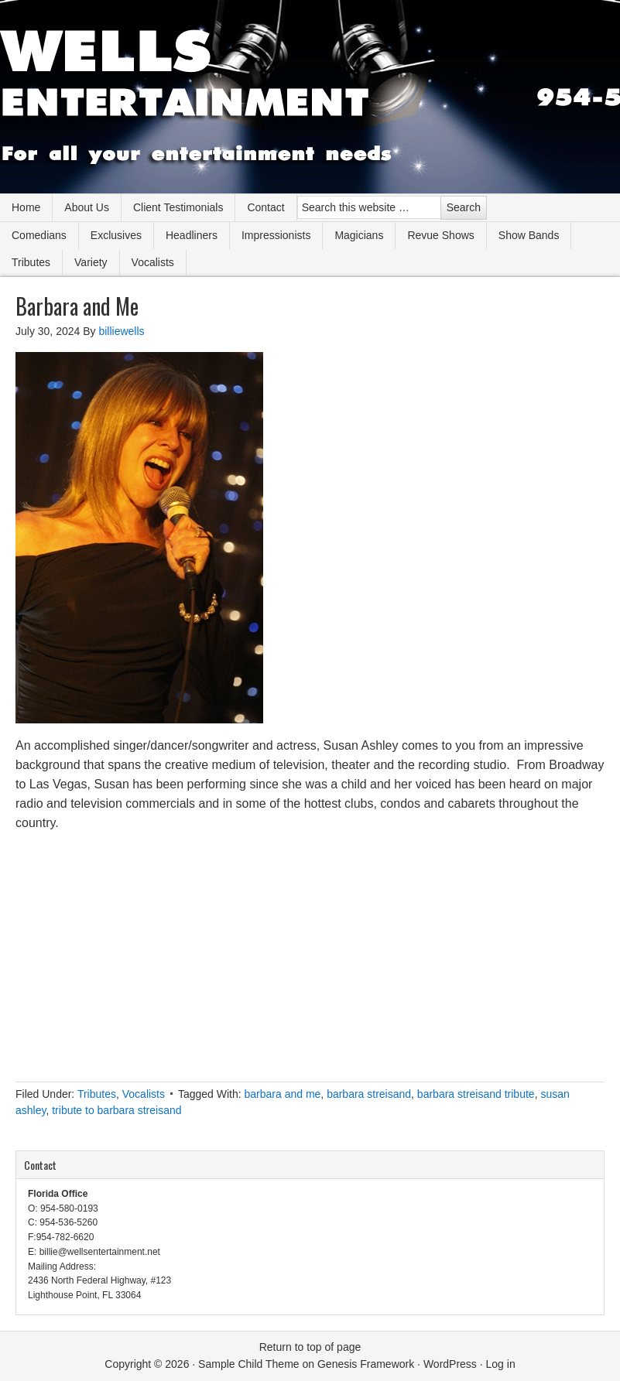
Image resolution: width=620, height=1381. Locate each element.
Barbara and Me (77, 306)
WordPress (450, 1364)
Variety (91, 262)
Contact (265, 207)
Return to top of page (310, 1347)
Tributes (31, 262)
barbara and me (283, 1094)
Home (26, 207)
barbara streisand (369, 1094)
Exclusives (116, 235)
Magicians (358, 235)
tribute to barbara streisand (116, 1110)
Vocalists (153, 262)
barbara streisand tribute (476, 1094)
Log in (501, 1364)
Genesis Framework (365, 1364)
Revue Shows (440, 235)
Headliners (192, 235)
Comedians (39, 235)
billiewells (121, 331)
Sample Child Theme (248, 1364)
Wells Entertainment (310, 96)
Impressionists (275, 235)
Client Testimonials (178, 207)
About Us (86, 207)
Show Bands (529, 235)
